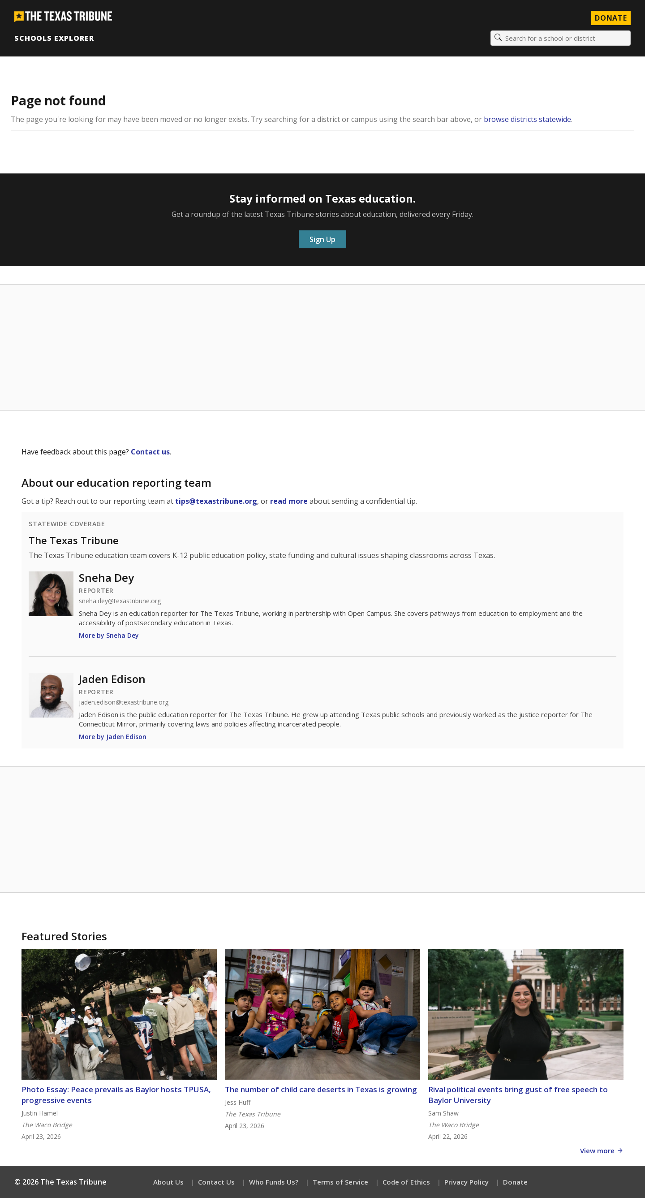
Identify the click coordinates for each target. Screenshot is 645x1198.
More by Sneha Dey (109, 635)
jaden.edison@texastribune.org (123, 702)
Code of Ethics (406, 1181)
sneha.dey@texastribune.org (120, 601)
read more (289, 501)
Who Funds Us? (273, 1181)
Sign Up (322, 239)
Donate (515, 1181)
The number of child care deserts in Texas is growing (321, 1089)
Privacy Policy (466, 1181)
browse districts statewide (527, 119)
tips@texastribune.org (216, 501)
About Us (168, 1181)
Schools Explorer (54, 38)
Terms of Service (340, 1181)
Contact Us (216, 1181)
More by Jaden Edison (112, 736)
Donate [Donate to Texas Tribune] (611, 18)
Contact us (150, 452)
